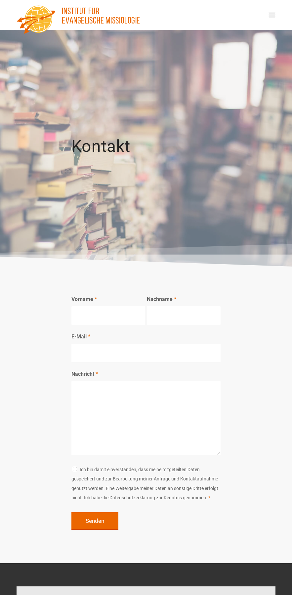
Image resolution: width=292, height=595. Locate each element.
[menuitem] (272, 15)
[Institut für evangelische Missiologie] (36, 19)
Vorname (84, 299)
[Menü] (272, 15)
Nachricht (84, 374)
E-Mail (80, 336)
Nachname (161, 299)
